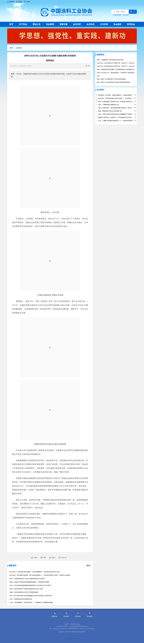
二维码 (28, 1)
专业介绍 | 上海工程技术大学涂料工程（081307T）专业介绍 (115, 63)
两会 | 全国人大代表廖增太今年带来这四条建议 (111, 79)
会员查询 (66, 616)
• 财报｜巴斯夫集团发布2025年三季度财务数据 (23, 592)
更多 (88, 565)
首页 (11, 24)
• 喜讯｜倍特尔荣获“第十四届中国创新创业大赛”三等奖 (26, 589)
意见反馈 (78, 616)
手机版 (20, 1)
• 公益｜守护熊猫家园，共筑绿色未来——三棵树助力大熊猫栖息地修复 (31, 602)
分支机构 (104, 24)
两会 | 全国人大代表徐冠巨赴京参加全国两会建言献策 (113, 82)
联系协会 (131, 24)
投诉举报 (89, 616)
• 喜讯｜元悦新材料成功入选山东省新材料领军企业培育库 (27, 578)
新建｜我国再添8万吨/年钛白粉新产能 (110, 111)
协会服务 (118, 24)
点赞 (36, 557)
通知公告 (36, 24)
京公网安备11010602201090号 (78, 626)
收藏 (54, 557)
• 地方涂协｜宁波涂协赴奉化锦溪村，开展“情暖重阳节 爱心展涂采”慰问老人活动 (34, 572)
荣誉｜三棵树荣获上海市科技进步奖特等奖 (110, 60)
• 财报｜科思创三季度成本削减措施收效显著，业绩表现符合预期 (29, 582)
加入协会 (125, 15)
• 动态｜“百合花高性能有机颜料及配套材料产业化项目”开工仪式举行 (30, 585)
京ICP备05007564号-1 (62, 626)
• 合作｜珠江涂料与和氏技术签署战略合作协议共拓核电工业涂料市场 (30, 595)
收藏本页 (11, 1)
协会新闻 (50, 24)
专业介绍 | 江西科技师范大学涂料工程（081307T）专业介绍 (115, 66)
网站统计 (72, 634)
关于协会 (23, 24)
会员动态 (90, 24)
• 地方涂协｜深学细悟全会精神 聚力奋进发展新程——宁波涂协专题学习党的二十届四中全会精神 (39, 575)
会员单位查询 (117, 15)
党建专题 (64, 24)
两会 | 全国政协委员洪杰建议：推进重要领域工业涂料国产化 (115, 69)
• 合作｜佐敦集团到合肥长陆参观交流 (20, 599)
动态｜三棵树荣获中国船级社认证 (108, 104)
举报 (44, 557)
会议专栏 (77, 24)
